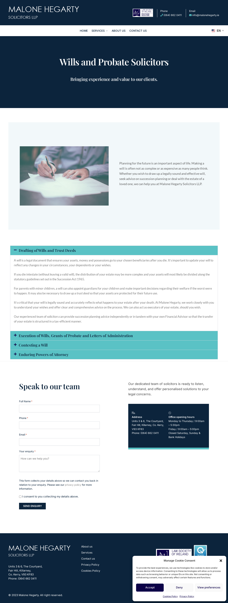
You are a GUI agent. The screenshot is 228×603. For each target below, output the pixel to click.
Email (23, 435)
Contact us (88, 558)
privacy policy (73, 484)
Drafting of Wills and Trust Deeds (47, 250)
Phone (23, 418)
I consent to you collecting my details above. (50, 496)
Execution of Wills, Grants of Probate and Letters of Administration (76, 335)
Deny (179, 587)
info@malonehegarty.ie (204, 13)
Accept (150, 587)
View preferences (208, 587)
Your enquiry (27, 451)
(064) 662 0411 (171, 13)
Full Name (25, 401)
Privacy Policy (187, 596)
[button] (221, 560)
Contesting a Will (33, 344)
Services (86, 552)
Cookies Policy (170, 596)
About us (86, 546)
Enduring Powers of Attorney (44, 354)
